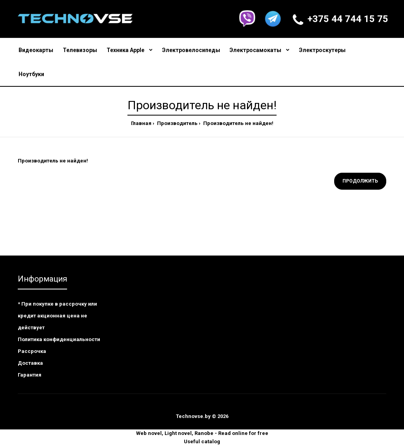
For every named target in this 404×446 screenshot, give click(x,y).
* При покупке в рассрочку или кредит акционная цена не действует (57, 315)
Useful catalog (202, 441)
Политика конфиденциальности (59, 339)
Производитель (177, 123)
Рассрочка (32, 351)
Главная (141, 123)
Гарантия (29, 375)
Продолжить (360, 181)
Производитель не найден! (237, 123)
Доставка (30, 363)
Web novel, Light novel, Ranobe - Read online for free (202, 433)
